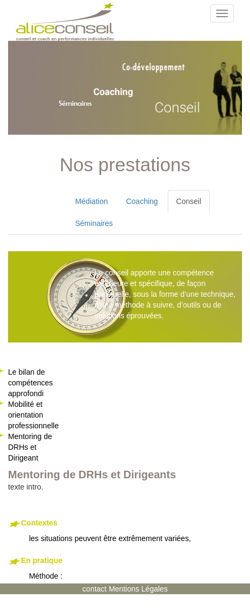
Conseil (189, 201)
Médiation (91, 201)
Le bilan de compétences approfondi (30, 383)
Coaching (142, 201)
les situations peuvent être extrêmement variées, (129, 530)
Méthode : (129, 568)
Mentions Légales (138, 589)
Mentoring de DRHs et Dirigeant (30, 447)
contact (95, 589)
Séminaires (94, 223)
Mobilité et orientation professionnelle (33, 415)
